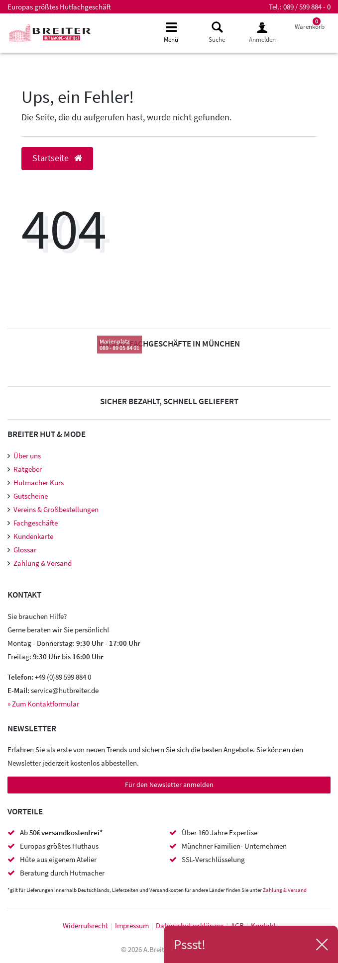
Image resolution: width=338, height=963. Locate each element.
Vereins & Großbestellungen (56, 509)
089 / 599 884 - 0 (307, 6)
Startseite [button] (57, 158)
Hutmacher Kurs (38, 482)
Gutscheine (30, 496)
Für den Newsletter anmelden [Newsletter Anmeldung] (169, 784)
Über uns (27, 455)
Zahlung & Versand (42, 563)
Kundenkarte (33, 536)
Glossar (24, 549)
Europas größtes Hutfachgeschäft (59, 6)
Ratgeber (27, 469)
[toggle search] (216, 32)
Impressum (132, 925)
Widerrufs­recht (85, 925)
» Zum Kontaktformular (43, 703)
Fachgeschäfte (35, 522)
